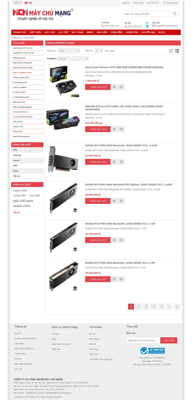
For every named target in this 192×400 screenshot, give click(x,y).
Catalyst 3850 (19, 195)
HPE (15, 150)
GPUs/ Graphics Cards (22, 72)
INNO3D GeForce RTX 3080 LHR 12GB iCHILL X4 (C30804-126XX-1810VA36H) (124, 108)
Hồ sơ (92, 334)
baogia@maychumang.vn (166, 26)
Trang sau (169, 307)
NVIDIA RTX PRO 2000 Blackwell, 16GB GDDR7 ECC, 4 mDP (121, 145)
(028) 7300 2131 (111, 26)
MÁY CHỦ (50, 32)
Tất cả (16, 176)
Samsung (17, 155)
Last (177, 307)
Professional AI (21, 82)
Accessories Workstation (23, 117)
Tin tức (55, 334)
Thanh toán (20, 353)
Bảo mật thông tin (23, 364)
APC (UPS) (17, 122)
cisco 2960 (34, 195)
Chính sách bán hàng (25, 338)
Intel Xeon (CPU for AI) (22, 48)
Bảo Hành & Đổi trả (24, 348)
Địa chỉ (92, 344)
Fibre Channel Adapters (22, 107)
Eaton (15, 171)
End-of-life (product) (21, 136)
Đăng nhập (138, 3)
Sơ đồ (18, 333)
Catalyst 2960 (20, 190)
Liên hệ (18, 369)
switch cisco (21, 206)
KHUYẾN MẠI (148, 32)
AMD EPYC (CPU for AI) (23, 53)
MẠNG (90, 32)
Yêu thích (94, 354)
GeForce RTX (20, 92)
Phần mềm (116, 32)
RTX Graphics (20, 87)
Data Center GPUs (22, 77)
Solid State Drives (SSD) (22, 68)
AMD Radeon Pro (22, 97)
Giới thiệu (35, 32)
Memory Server (19, 58)
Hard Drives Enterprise (22, 63)
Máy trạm (77, 32)
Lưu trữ (63, 32)
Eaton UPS (17, 131)
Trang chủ (19, 32)
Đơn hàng (94, 339)
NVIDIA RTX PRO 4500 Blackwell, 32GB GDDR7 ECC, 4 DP (120, 262)
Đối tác (18, 358)
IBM (15, 165)
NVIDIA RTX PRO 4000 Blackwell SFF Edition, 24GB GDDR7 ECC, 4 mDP (128, 184)
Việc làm (56, 349)
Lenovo (16, 160)
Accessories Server (20, 112)
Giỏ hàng (93, 349)
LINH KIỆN (102, 32)
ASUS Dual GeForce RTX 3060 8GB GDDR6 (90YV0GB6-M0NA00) (124, 67)
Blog (161, 32)
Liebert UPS (18, 126)
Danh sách (177, 51)
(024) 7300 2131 (134, 26)
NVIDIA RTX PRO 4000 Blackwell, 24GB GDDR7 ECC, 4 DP (120, 223)
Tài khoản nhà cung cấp (101, 359)
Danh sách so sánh (61, 344)
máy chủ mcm (23, 201)
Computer (132, 32)
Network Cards (19, 102)
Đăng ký (126, 3)
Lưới (171, 51)
